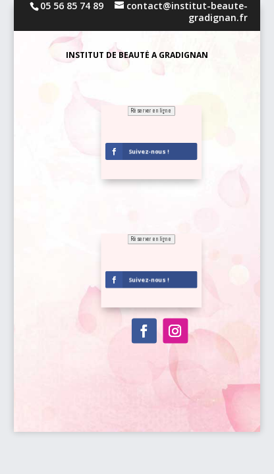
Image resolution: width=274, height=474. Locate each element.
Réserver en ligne (151, 239)
